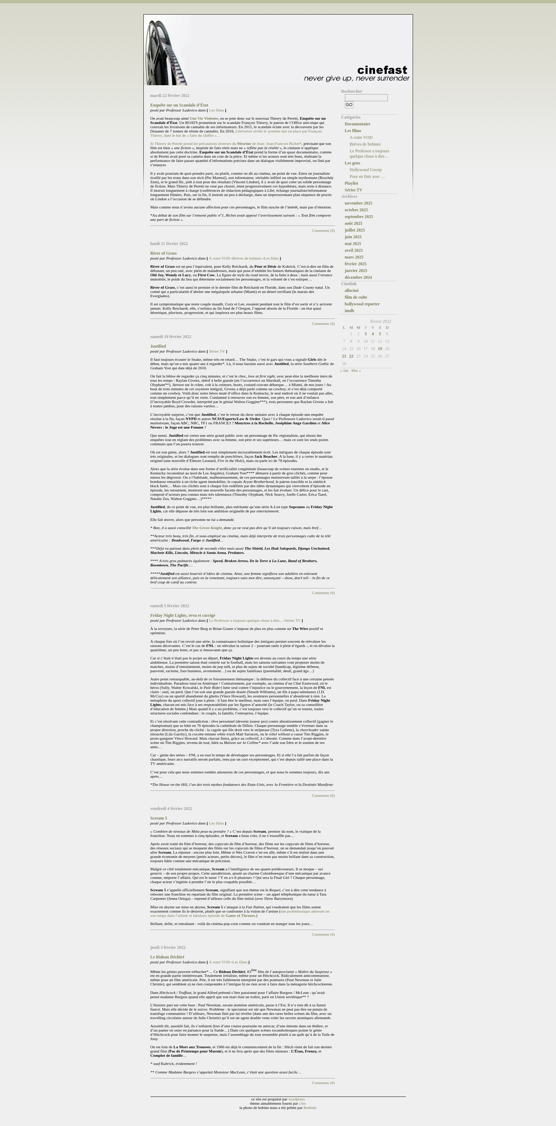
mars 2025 (354, 257)
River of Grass (163, 253)
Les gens (352, 163)
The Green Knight (207, 528)
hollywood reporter (362, 303)
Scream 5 (158, 818)
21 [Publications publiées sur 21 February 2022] (344, 356)
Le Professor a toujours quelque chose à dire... (245, 620)
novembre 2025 (359, 203)
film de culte (356, 297)
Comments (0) (323, 230)
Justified (158, 346)
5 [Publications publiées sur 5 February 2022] (380, 333)
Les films (216, 110)
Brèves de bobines (247, 258)
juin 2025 (353, 236)
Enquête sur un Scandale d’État (179, 105)
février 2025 (356, 263)
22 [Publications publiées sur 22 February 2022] (351, 356)
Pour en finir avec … (368, 176)
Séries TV (217, 351)
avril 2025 (354, 250)
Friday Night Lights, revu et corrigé (182, 615)
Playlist (351, 183)
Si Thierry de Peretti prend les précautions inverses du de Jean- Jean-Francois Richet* (226, 143)
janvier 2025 (356, 270)
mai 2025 (353, 243)
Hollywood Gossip (366, 169)
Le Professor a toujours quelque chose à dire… (370, 153)
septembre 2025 (359, 216)
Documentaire (357, 123)
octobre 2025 (356, 209)
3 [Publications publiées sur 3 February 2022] (365, 333)
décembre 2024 (358, 277)
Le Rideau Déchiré (167, 956)
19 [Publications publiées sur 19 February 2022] (380, 348)
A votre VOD (219, 258)
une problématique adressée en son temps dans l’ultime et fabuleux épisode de (240, 913)
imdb (349, 310)
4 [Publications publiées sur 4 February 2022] (373, 333)
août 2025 (354, 223)
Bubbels (309, 1107)
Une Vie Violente (204, 118)
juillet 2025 (355, 230)
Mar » (356, 370)
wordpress (296, 1099)
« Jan (344, 370)
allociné (352, 290)
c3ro (302, 1103)
